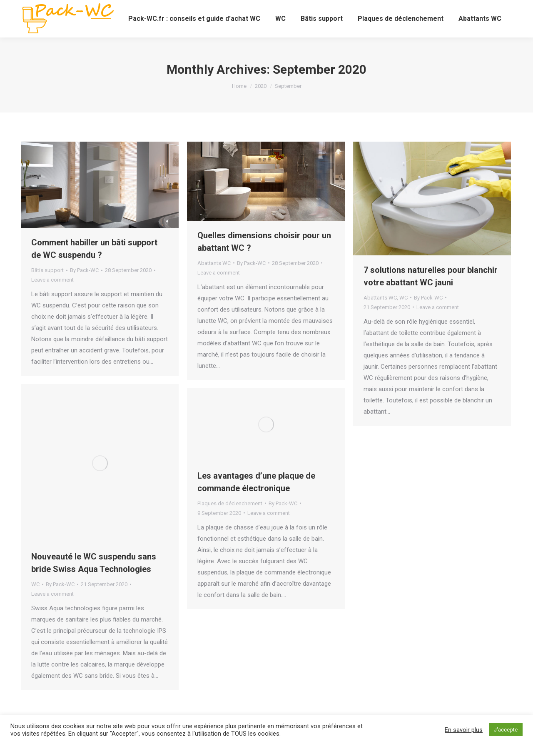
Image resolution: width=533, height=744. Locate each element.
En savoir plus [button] (464, 730)
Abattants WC (214, 263)
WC (403, 298)
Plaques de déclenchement (229, 503)
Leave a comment (52, 280)
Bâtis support (47, 270)
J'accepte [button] (506, 730)
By (84, 270)
